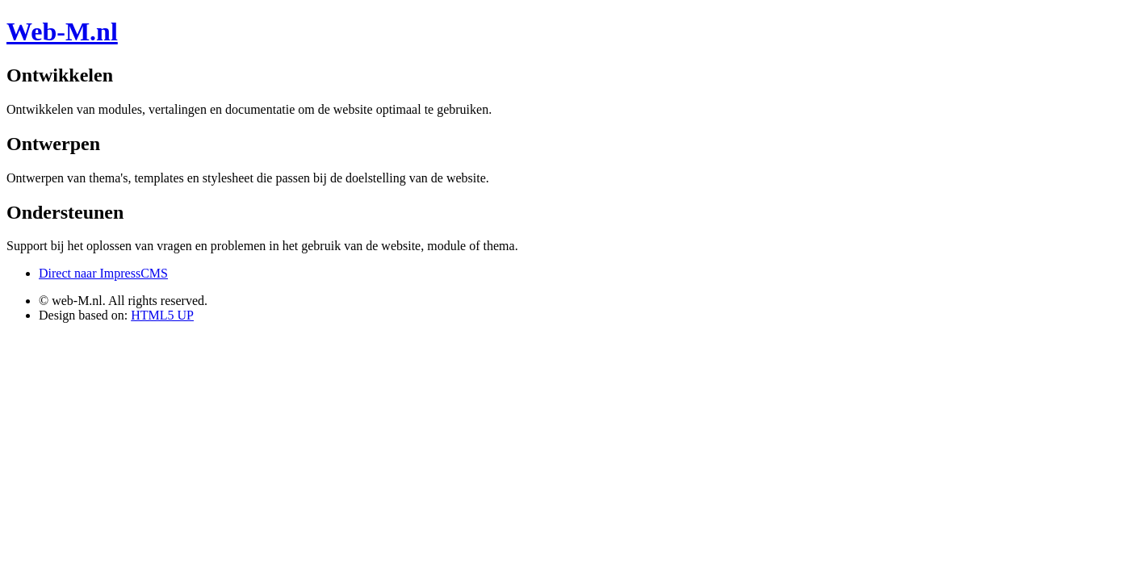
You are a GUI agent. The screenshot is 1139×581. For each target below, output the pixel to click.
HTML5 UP (162, 315)
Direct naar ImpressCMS (103, 273)
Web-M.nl (62, 31)
